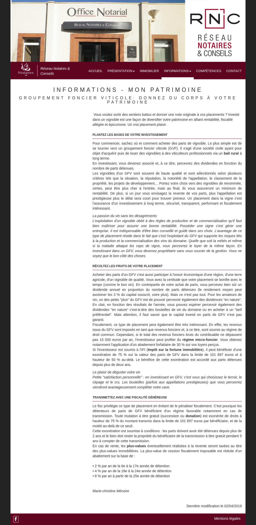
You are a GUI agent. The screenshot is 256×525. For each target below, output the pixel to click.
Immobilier (149, 71)
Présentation (121, 71)
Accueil (95, 71)
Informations (177, 71)
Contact (234, 71)
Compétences (208, 71)
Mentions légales (227, 518)
